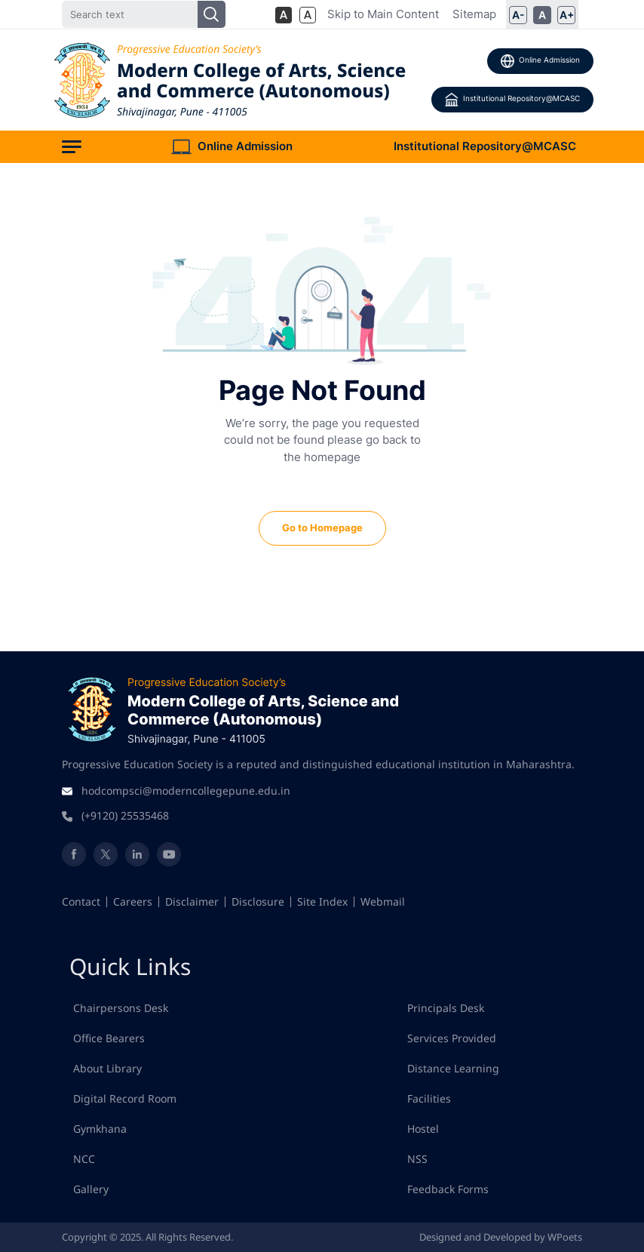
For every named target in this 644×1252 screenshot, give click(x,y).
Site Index (322, 901)
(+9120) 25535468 (125, 815)
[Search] (143, 14)
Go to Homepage (322, 527)
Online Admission (540, 61)
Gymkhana (100, 1128)
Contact (81, 901)
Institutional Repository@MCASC (512, 99)
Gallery (91, 1189)
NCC (84, 1159)
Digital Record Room (124, 1098)
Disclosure (258, 901)
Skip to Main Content (383, 14)
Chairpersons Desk (120, 1008)
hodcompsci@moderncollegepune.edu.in (185, 790)
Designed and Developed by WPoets (500, 1237)
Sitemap (474, 14)
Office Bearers (109, 1038)
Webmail (382, 901)
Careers (132, 901)
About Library (107, 1068)
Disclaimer (192, 901)
